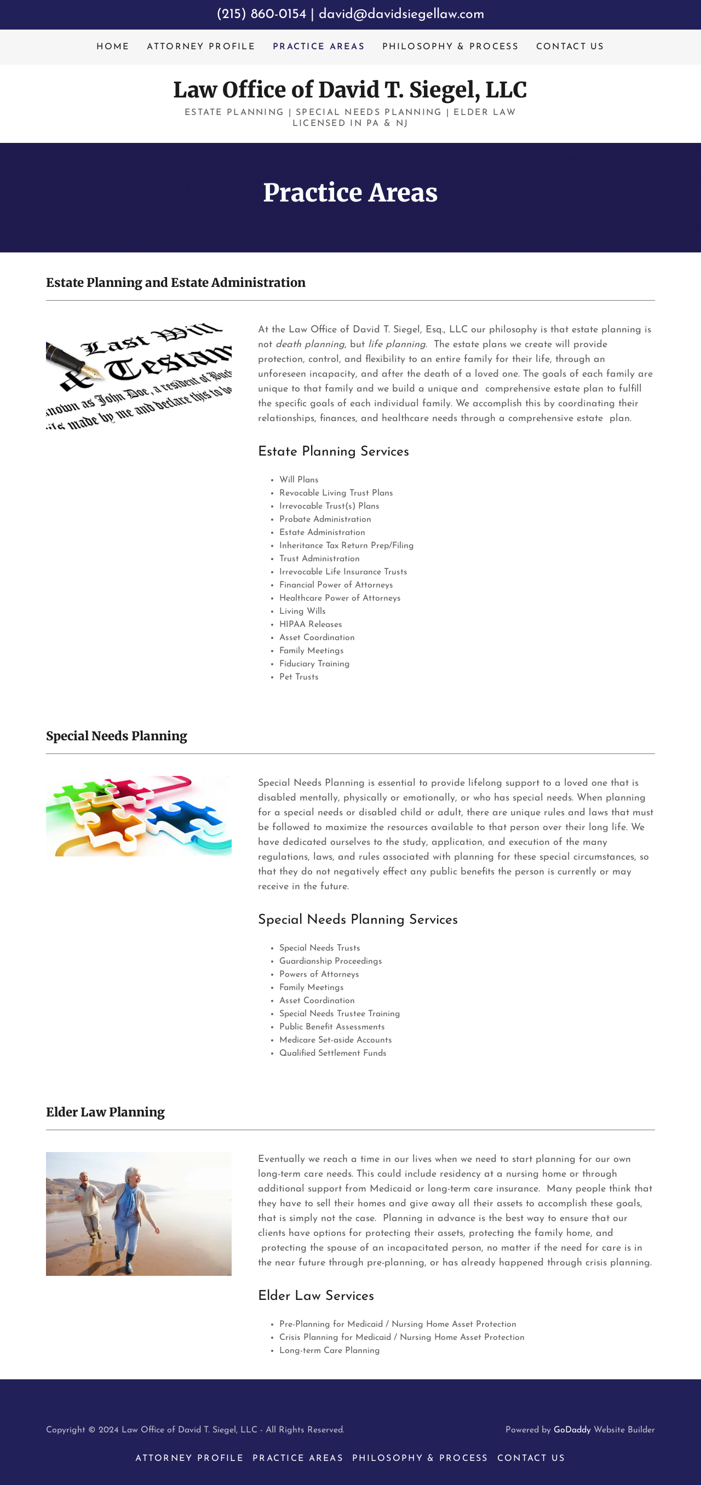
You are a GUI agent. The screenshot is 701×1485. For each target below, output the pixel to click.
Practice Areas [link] (319, 47)
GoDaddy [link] (572, 1430)
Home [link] (112, 47)
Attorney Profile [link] (201, 47)
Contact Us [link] (570, 47)
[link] (350, 95)
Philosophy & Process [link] (450, 47)
